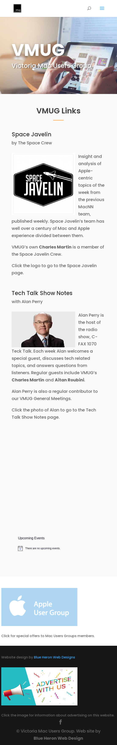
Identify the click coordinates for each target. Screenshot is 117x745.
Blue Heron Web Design (58, 738)
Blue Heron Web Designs (54, 657)
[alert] (58, 548)
